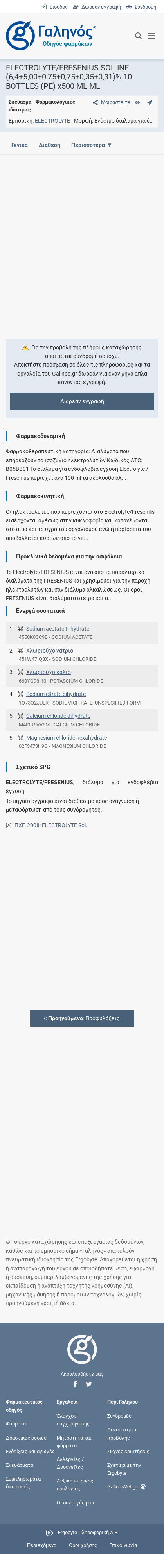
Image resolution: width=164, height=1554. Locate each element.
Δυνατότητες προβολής (122, 1433)
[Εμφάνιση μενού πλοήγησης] (151, 36)
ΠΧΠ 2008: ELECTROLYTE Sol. (50, 825)
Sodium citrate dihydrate (56, 694)
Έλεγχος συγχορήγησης (73, 1420)
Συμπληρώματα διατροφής (23, 1483)
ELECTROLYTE (52, 121)
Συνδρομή (141, 7)
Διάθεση (50, 145)
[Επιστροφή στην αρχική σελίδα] (82, 1356)
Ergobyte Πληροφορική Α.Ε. (88, 1532)
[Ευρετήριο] (137, 102)
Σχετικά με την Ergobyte (124, 1469)
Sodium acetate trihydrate (57, 629)
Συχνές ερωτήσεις (128, 1451)
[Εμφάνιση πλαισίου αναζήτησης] (138, 36)
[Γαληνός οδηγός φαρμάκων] (49, 36)
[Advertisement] (82, 242)
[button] (75, 1384)
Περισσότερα (90, 145)
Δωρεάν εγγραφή (97, 7)
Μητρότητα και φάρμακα (74, 1441)
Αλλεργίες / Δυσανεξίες (70, 1463)
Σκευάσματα (19, 1465)
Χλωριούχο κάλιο (48, 672)
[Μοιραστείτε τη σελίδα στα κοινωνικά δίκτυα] (110, 102)
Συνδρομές (119, 1416)
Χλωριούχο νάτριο (49, 650)
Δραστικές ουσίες (26, 1437)
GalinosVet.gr (126, 1485)
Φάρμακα (16, 1424)
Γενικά (19, 145)
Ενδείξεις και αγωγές (30, 1451)
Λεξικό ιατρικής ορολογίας (75, 1484)
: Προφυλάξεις (82, 1018)
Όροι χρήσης (83, 1545)
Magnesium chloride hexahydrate (66, 738)
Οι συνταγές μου (75, 1502)
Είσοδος (55, 7)
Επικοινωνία (123, 1545)
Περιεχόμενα (41, 1545)
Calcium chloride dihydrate (58, 716)
